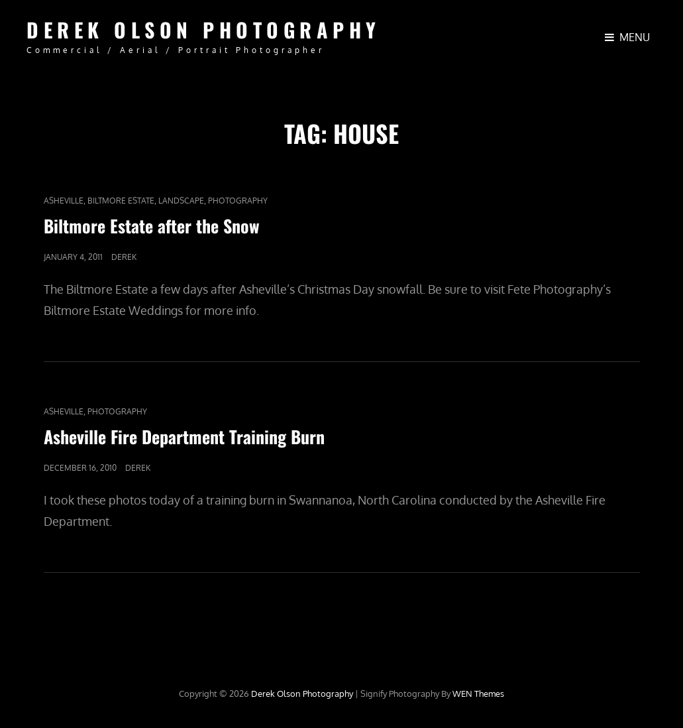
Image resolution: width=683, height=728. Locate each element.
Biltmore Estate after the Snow (152, 226)
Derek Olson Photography (203, 29)
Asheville (63, 201)
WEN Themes (478, 693)
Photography (238, 201)
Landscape (181, 201)
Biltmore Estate (120, 201)
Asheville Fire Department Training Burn (184, 437)
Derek (123, 257)
